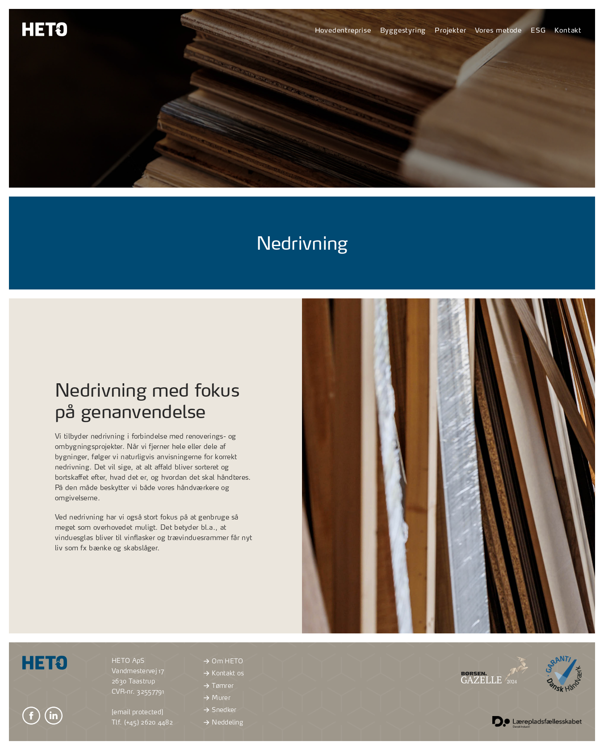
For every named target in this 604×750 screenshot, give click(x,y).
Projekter (450, 30)
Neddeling (222, 722)
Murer (216, 697)
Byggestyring (403, 30)
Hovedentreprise (343, 30)
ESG (538, 30)
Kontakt (568, 30)
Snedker (218, 709)
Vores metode (498, 30)
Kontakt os (222, 673)
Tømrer (217, 685)
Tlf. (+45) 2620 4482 (142, 722)
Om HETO (222, 661)
